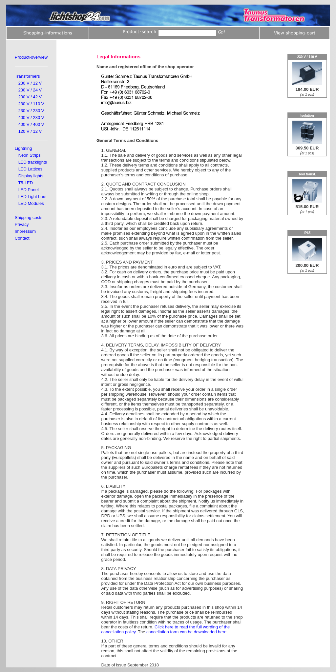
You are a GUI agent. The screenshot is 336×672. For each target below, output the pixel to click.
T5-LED (25, 182)
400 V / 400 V (31, 124)
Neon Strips (29, 155)
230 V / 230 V (31, 110)
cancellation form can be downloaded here (186, 631)
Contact (22, 238)
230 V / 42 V (30, 96)
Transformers (27, 76)
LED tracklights (32, 162)
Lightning (23, 148)
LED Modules (31, 203)
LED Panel (28, 189)
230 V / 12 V (30, 83)
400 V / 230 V (31, 117)
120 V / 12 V (30, 131)
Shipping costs (29, 217)
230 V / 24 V (30, 90)
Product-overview (31, 57)
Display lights (31, 175)
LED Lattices (30, 169)
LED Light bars (32, 196)
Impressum (25, 231)
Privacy (22, 224)
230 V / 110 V (31, 103)
